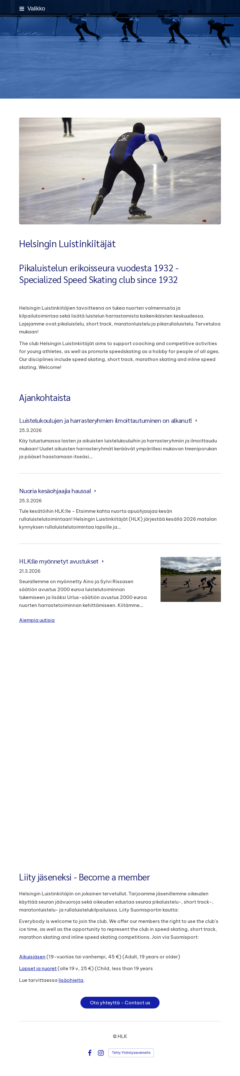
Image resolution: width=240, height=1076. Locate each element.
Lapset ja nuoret (38, 968)
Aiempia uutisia (37, 620)
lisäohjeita (70, 980)
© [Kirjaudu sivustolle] (115, 1036)
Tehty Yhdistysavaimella (131, 1053)
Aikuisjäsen (32, 957)
